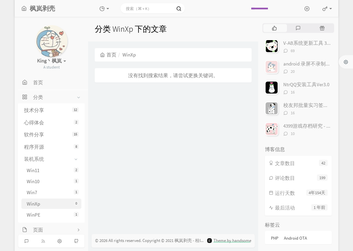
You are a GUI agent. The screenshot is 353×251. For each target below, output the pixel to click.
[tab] (274, 28)
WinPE (53, 215)
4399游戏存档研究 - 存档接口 (314, 126)
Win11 (53, 170)
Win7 (53, 192)
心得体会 (51, 122)
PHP (274, 238)
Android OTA (295, 238)
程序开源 (51, 147)
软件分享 (51, 134)
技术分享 (51, 110)
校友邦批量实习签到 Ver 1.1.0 (315, 105)
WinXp (53, 204)
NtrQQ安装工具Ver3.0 (306, 84)
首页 (108, 54)
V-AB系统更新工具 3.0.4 (308, 43)
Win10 (53, 181)
